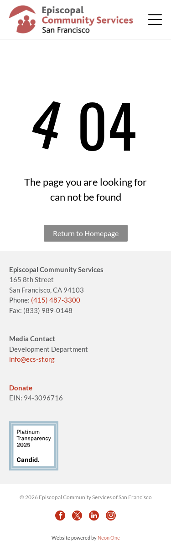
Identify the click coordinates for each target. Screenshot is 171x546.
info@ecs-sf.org (32, 359)
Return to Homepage (86, 233)
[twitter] (77, 516)
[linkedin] (94, 516)
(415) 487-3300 (55, 300)
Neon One (109, 538)
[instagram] (111, 516)
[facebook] (60, 516)
